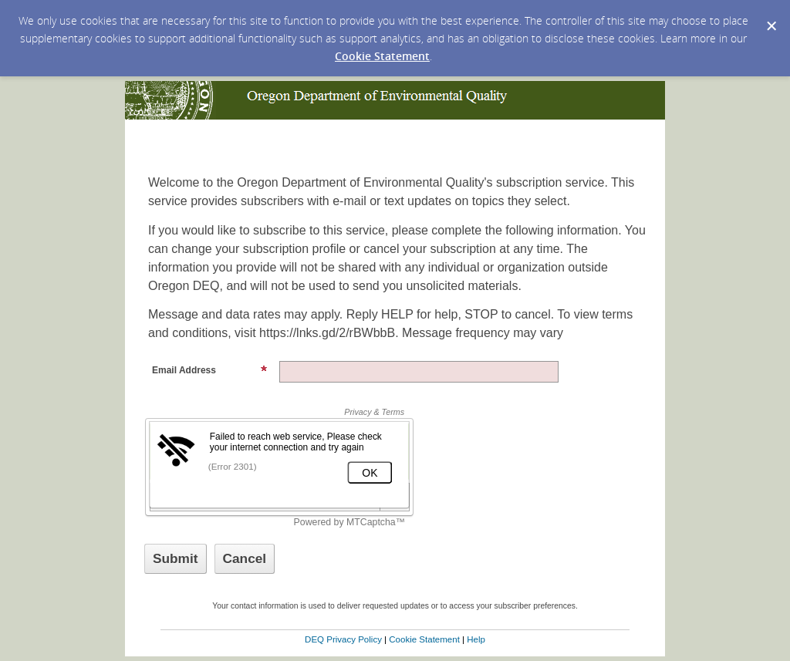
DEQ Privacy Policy (343, 639)
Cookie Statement (382, 56)
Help (476, 639)
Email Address (210, 370)
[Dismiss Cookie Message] (770, 14)
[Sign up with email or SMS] (175, 559)
